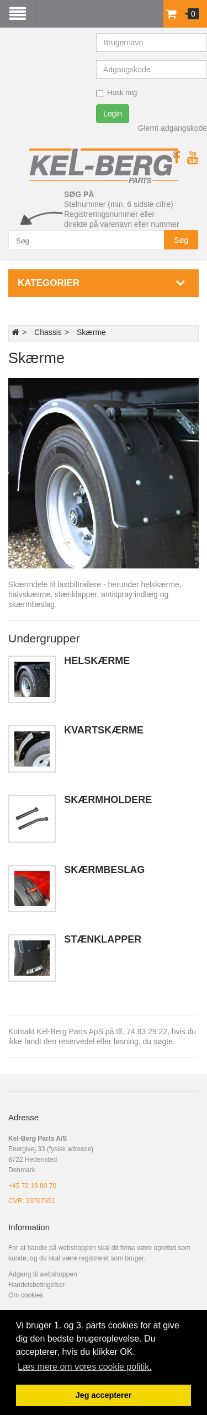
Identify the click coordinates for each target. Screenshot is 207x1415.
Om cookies (25, 1295)
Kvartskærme (104, 730)
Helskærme (97, 660)
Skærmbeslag (104, 869)
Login (112, 113)
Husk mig (116, 92)
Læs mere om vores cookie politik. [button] (85, 1366)
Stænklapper (102, 939)
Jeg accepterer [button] (104, 1395)
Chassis (48, 332)
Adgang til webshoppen (42, 1274)
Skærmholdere (108, 799)
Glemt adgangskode (172, 128)
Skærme (91, 332)
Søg (181, 240)
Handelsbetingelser (36, 1285)
